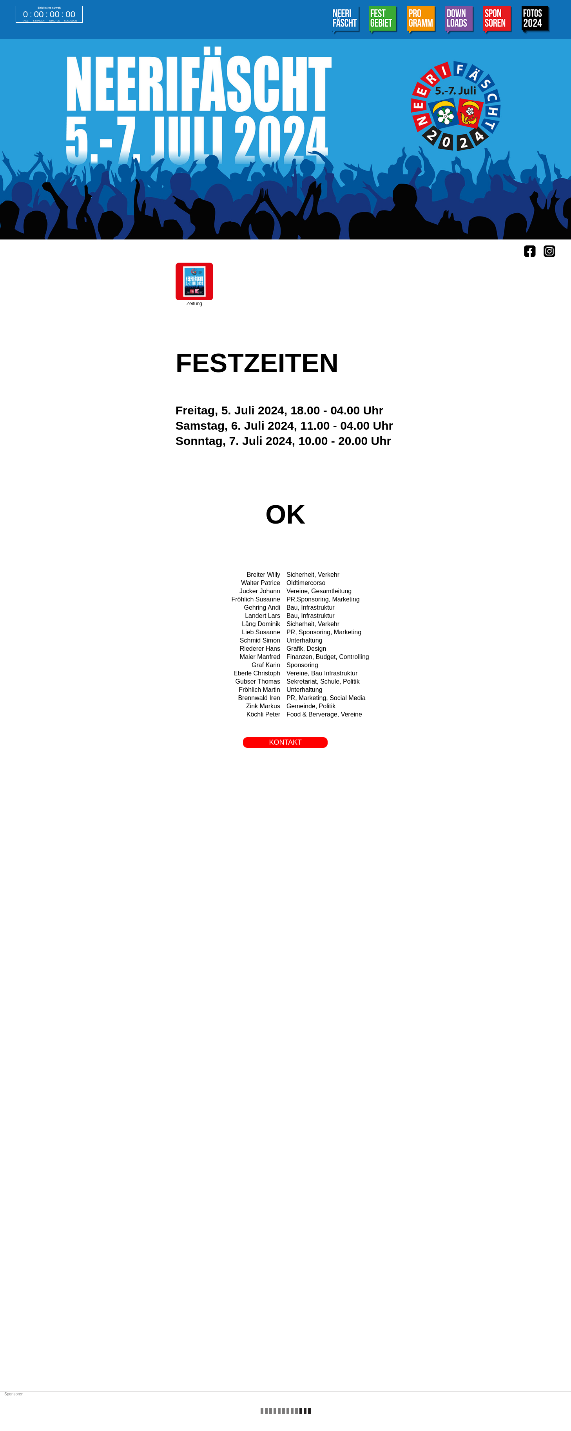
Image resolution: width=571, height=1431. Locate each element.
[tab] (345, 21)
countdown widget (49, 14)
